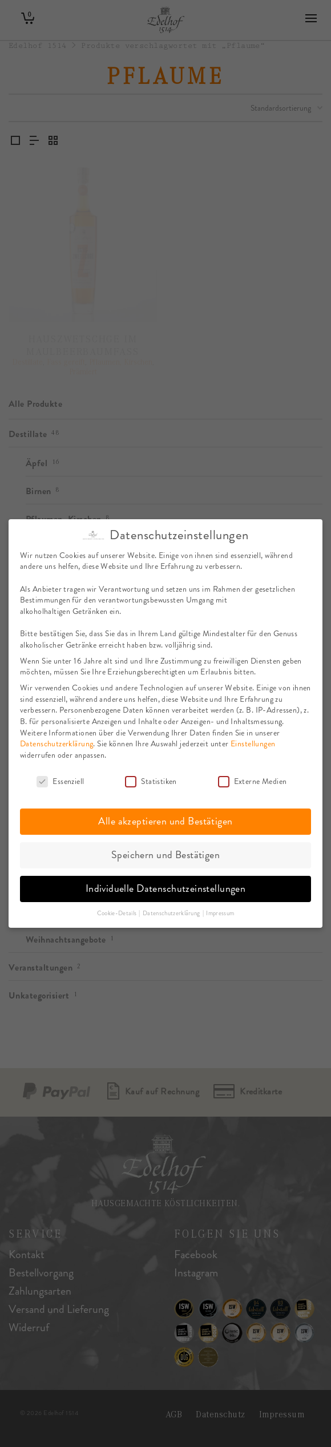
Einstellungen (253, 742)
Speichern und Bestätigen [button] (165, 853)
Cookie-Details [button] (117, 911)
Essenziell (60, 779)
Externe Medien (252, 779)
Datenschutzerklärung (56, 742)
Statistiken (151, 779)
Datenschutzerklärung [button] (172, 911)
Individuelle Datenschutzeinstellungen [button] (166, 887)
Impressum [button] (220, 911)
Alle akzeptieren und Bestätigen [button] (165, 820)
